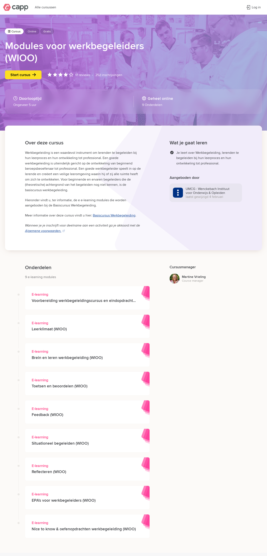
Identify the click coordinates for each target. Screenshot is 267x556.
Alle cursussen (45, 7)
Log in (253, 7)
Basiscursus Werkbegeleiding (114, 215)
